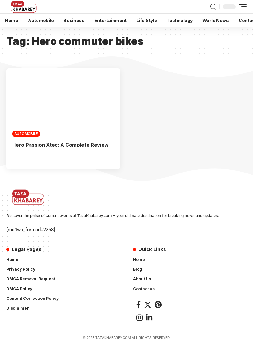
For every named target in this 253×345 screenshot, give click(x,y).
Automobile (26, 133)
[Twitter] (147, 305)
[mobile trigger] (241, 6)
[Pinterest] (158, 305)
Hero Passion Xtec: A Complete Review (60, 145)
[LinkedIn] (149, 317)
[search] (213, 7)
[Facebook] (138, 305)
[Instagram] (139, 317)
